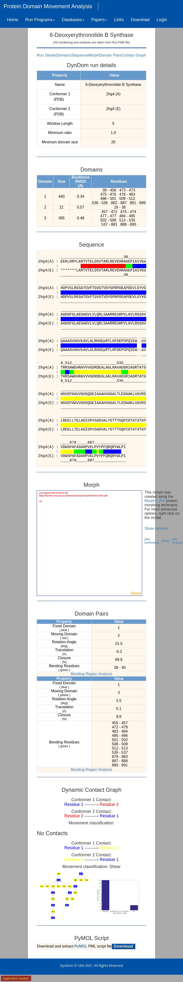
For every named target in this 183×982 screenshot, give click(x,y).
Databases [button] (73, 19)
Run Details (46, 55)
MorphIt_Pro (154, 501)
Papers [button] (99, 19)
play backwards (151, 540)
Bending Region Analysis (91, 674)
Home (12, 19)
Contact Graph (134, 55)
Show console (156, 528)
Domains (63, 55)
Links (119, 19)
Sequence (79, 55)
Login (162, 19)
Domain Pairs (110, 55)
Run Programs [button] (40, 19)
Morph (93, 55)
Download (140, 19)
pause (165, 541)
